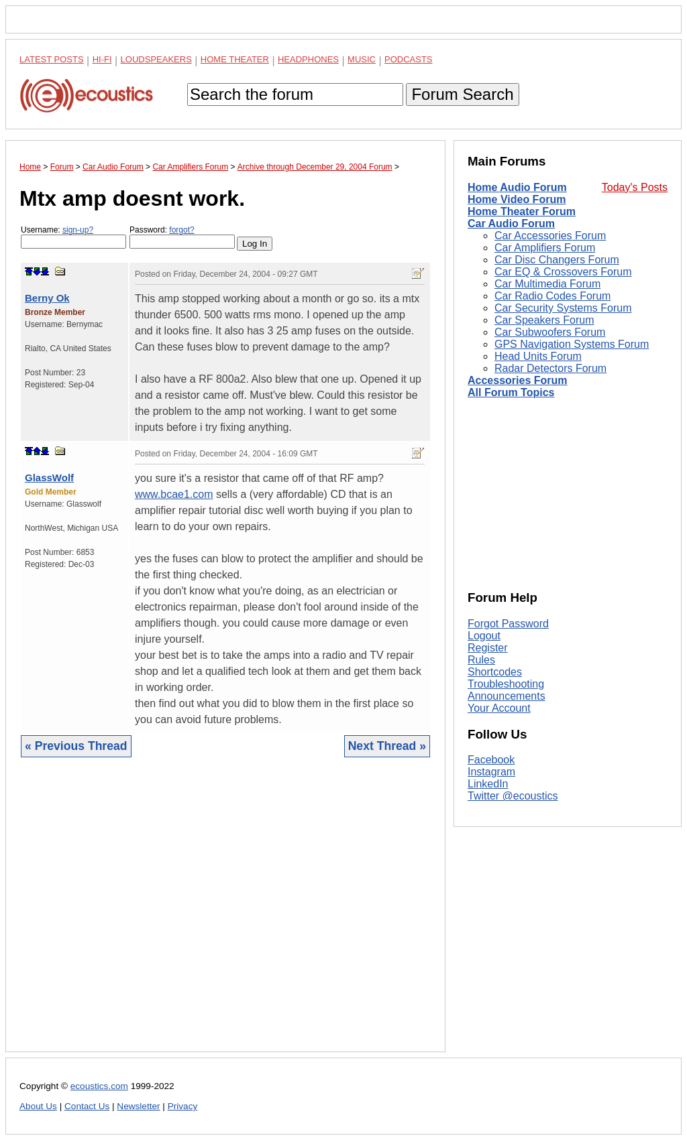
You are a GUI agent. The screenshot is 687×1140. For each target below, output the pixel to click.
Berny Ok (47, 298)
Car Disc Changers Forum (556, 259)
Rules (481, 660)
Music (362, 59)
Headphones (308, 59)
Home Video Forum (517, 199)
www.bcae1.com (174, 494)
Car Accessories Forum (550, 235)
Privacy (183, 1106)
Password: (182, 237)
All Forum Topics (511, 392)
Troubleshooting (506, 684)
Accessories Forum (518, 380)
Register (488, 647)
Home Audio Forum (517, 187)
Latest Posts (51, 59)
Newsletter (138, 1106)
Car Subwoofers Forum (549, 332)
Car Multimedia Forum (547, 284)
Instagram (491, 771)
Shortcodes (495, 672)
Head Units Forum (538, 356)
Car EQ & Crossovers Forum (562, 271)
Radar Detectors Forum (550, 368)
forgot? (181, 230)
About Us (38, 1106)
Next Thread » (387, 746)
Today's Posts (635, 187)
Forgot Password (508, 623)
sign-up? (77, 230)
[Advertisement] (225, 914)
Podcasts (408, 59)
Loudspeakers (156, 59)
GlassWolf (49, 477)
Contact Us (86, 1106)
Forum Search (462, 94)
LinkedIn (488, 783)
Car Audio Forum (511, 223)
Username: (73, 237)
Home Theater (235, 59)
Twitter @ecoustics (513, 796)
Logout (484, 635)
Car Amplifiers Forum (544, 247)
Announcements (506, 696)
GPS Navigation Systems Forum (571, 344)
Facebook (491, 759)
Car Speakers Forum (544, 320)
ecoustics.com (99, 1086)
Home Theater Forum (522, 211)
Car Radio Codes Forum (552, 296)
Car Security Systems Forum (562, 308)
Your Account (499, 708)
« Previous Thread (76, 746)
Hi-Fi (102, 59)
